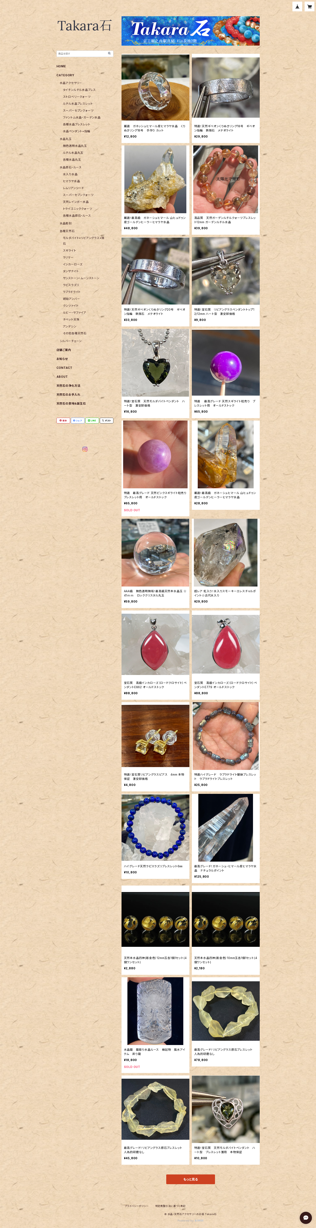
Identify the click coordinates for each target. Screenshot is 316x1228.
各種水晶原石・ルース (77, 215)
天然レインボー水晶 (76, 201)
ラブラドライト (72, 292)
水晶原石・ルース (71, 167)
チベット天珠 (71, 319)
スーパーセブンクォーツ (78, 110)
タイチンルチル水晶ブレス (79, 89)
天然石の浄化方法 (68, 385)
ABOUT (62, 376)
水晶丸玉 (66, 139)
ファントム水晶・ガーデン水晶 (82, 117)
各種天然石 (67, 231)
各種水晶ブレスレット (76, 124)
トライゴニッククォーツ (77, 208)
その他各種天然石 (75, 333)
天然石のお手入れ (68, 394)
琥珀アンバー (71, 298)
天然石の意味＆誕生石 (71, 403)
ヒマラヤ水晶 (71, 181)
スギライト (69, 250)
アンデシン (69, 326)
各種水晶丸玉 (72, 159)
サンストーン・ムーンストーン (81, 278)
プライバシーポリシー (137, 1206)
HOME (61, 66)
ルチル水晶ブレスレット (78, 103)
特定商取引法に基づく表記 (170, 1206)
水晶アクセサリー (71, 83)
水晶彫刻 (66, 223)
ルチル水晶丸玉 (73, 152)
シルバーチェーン (71, 341)
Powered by (191, 1220)
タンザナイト (71, 271)
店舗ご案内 (63, 350)
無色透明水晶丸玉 (75, 145)
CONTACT (64, 367)
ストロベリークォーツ (77, 96)
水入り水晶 (70, 174)
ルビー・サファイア (74, 312)
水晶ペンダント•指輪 (76, 131)
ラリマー (68, 257)
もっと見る (190, 1179)
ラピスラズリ (71, 285)
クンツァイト (71, 305)
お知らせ (62, 359)
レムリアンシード (73, 188)
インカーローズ (73, 264)
